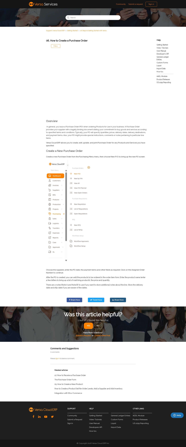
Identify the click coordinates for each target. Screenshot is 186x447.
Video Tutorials (162, 48)
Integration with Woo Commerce (68, 393)
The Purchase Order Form (65, 380)
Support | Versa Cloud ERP (55, 31)
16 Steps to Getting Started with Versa (93, 31)
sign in (57, 358)
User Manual (161, 51)
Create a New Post (102, 336)
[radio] (88, 326)
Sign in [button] (151, 4)
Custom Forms (162, 63)
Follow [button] (56, 46)
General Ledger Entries (120, 416)
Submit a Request (83, 336)
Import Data (161, 69)
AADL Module (162, 76)
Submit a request (135, 4)
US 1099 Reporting (164, 82)
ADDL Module (138, 416)
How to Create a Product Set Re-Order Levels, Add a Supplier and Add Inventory (88, 389)
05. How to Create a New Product (69, 384)
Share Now (74, 300)
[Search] (93, 17)
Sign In (70, 423)
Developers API (95, 427)
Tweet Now (96, 300)
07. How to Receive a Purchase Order (70, 375)
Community (121, 4)
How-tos (160, 72)
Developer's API (163, 54)
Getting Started (72, 31)
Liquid (159, 66)
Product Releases (163, 79)
